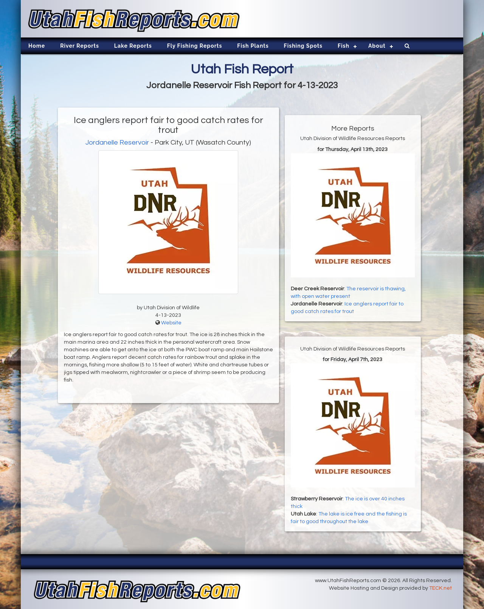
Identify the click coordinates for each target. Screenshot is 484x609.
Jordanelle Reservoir (117, 142)
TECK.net (440, 588)
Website (171, 323)
